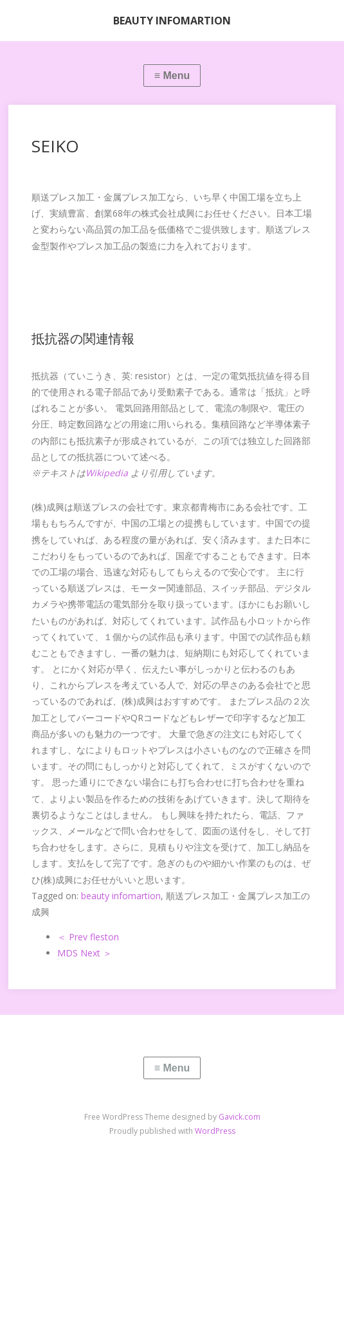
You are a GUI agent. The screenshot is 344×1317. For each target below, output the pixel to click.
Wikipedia (107, 473)
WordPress (215, 1130)
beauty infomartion (121, 896)
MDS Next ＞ (84, 953)
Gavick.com (239, 1116)
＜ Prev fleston (88, 937)
